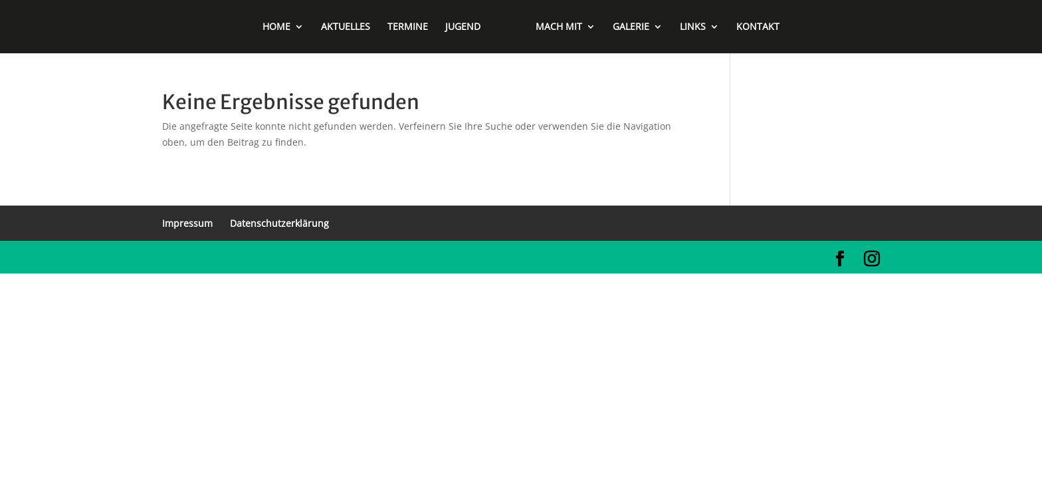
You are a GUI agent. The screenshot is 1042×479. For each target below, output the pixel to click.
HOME (276, 27)
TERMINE (407, 27)
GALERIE (631, 27)
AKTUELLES (345, 27)
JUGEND (462, 27)
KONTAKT (758, 27)
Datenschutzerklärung (279, 223)
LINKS (693, 27)
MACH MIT (559, 27)
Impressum (187, 223)
